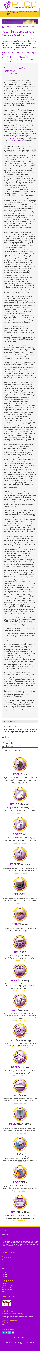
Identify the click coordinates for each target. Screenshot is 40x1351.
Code (20, 834)
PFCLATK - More (6, 1291)
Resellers (4, 1268)
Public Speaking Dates (8, 1324)
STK (20, 1153)
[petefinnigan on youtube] (13, 1332)
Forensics (20, 864)
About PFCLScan (20, 784)
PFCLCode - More (6, 1287)
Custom (20, 1067)
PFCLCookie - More (7, 1294)
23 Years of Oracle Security (12, 1314)
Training (20, 980)
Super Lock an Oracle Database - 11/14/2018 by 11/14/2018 (20, 729)
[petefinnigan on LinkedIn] (3, 1332)
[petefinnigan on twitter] (9, 1332)
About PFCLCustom (20, 1075)
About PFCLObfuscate (20, 814)
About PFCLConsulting (20, 1047)
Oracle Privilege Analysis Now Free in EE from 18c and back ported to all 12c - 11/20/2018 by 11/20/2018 (19, 732)
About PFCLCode (20, 844)
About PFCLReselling (20, 1220)
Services (20, 1010)
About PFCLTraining (20, 990)
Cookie (20, 924)
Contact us (4, 1276)
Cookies (4, 1272)
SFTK (20, 1182)
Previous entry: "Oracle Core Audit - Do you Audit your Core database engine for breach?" (19, 55)
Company (4, 1270)
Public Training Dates (7, 1327)
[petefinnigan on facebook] (6, 1332)
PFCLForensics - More (7, 1289)
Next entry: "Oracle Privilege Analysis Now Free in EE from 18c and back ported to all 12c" (19, 59)
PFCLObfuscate (19, 141)
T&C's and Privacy (17, 1337)
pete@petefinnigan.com (18, 708)
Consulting (20, 1040)
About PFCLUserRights (20, 1133)
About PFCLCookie (20, 932)
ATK (20, 894)
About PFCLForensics (20, 874)
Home (3, 26)
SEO (20, 952)
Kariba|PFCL (23, 1340)
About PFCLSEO (20, 960)
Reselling (20, 1212)
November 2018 (17, 26)
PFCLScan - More (6, 1283)
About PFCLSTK (20, 1162)
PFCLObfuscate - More (8, 1285)
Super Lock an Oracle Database (16, 69)
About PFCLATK (20, 903)
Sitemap (25, 1337)
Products (4, 1259)
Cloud (20, 1095)
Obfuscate (20, 804)
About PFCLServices (20, 1020)
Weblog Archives (8, 743)
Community (5, 1274)
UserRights (20, 1123)
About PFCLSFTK (20, 1192)
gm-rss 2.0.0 (17, 750)
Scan (20, 774)
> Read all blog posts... (9, 1320)
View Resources (6, 1266)
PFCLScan (7, 139)
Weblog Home (8, 741)
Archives (9, 26)
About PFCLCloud (20, 1103)
